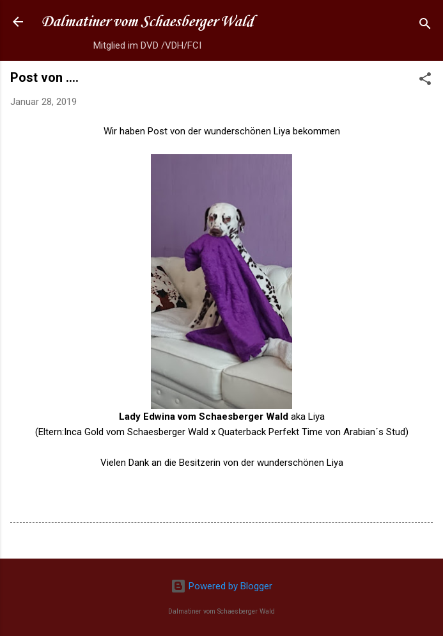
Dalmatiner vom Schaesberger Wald (147, 22)
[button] (425, 81)
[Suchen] (425, 25)
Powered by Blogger (221, 586)
